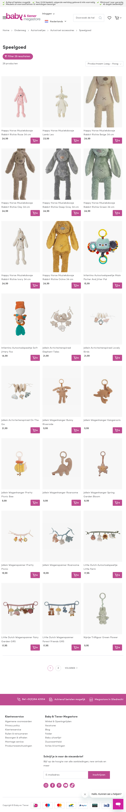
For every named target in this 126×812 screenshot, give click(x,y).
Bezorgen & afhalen (16, 738)
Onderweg (20, 30)
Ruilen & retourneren (16, 734)
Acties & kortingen (55, 746)
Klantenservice (14, 716)
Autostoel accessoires (62, 30)
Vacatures (50, 725)
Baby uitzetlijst (53, 738)
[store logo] (23, 18)
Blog (47, 730)
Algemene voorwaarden (18, 721)
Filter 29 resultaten (19, 56)
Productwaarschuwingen (18, 746)
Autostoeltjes (38, 30)
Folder (48, 734)
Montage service (14, 742)
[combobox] (88, 18)
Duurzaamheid (53, 742)
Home (6, 30)
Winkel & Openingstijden (58, 721)
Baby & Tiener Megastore (61, 716)
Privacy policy (12, 725)
